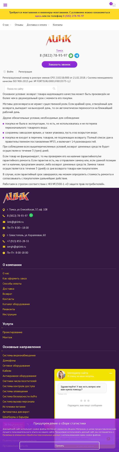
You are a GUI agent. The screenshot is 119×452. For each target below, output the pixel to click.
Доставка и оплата (37, 25)
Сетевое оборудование (16, 365)
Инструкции (10, 314)
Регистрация (25, 71)
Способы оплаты (12, 283)
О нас (6, 25)
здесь (38, 16)
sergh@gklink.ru (16, 246)
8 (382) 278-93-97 (73, 16)
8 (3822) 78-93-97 (53, 55)
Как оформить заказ (15, 278)
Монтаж (7, 337)
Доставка (8, 288)
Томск (59, 50)
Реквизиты (9, 309)
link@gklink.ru (15, 222)
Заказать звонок (59, 64)
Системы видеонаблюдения (19, 355)
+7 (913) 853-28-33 (18, 241)
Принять (59, 445)
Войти (10, 71)
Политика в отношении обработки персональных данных (32, 435)
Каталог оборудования (16, 304)
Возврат (7, 293)
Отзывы (19, 24)
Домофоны (9, 360)
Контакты (58, 24)
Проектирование (12, 332)
